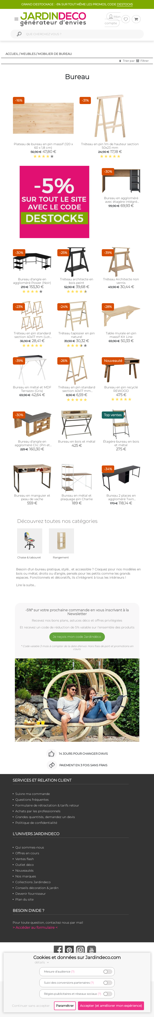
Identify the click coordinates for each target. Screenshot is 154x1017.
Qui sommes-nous (29, 847)
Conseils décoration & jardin (36, 888)
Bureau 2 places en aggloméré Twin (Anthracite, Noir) (121, 499)
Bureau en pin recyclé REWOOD (121, 389)
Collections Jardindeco (33, 882)
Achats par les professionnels (37, 811)
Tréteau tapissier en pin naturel (76, 335)
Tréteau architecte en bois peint (76, 281)
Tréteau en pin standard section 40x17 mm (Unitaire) (76, 390)
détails (42, 962)
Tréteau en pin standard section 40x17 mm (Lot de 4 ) (32, 336)
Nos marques (25, 876)
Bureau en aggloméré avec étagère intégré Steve (121, 201)
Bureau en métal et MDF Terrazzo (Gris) (32, 389)
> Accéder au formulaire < (35, 927)
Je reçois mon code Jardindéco (77, 637)
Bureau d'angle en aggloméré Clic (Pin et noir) (32, 445)
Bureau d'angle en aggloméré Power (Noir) (32, 281)
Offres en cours (27, 853)
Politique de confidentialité (36, 823)
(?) (72, 971)
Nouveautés (24, 871)
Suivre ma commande (32, 794)
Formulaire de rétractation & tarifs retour (47, 805)
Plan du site (24, 899)
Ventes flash (24, 859)
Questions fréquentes (32, 800)
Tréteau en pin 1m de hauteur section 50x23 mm (110, 146)
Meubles (28, 54)
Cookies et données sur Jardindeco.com (77, 957)
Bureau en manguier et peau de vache (32, 497)
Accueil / (13, 54)
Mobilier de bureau (55, 54)
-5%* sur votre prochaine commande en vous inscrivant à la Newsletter (77, 612)
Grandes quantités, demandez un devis (45, 817)
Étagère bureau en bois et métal (121, 443)
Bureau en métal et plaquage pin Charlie (77, 497)
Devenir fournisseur (30, 894)
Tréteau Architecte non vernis (121, 281)
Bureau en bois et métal (76, 441)
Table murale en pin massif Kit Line (121, 335)
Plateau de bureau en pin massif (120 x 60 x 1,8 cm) (43, 146)
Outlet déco (24, 865)
